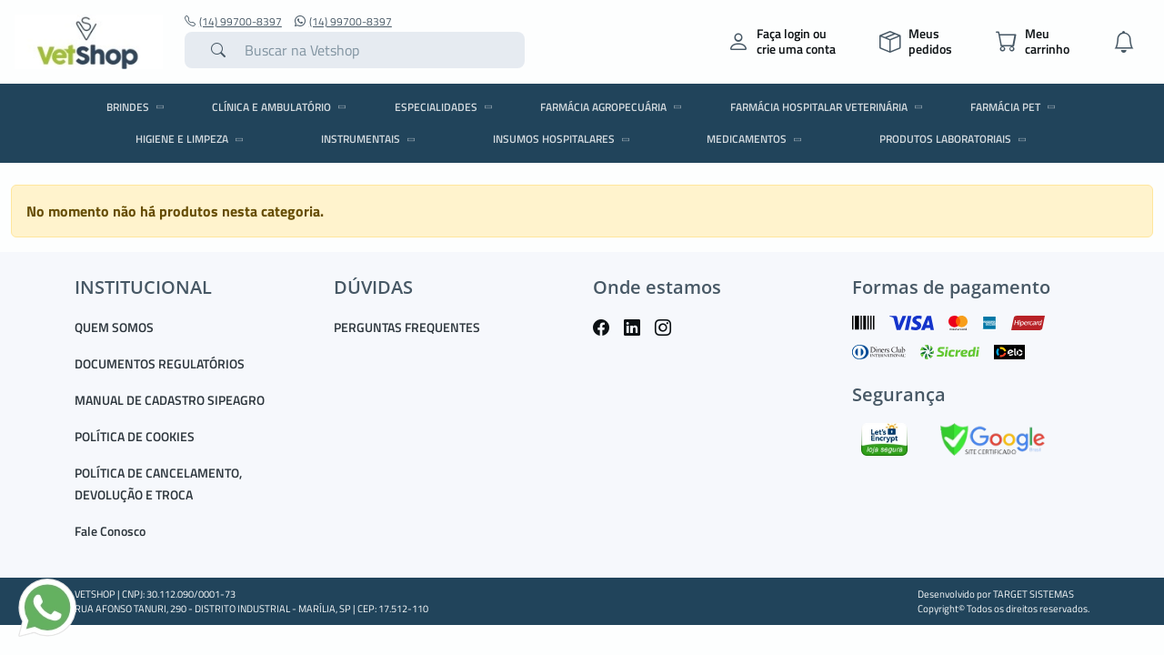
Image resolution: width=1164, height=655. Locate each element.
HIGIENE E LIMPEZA (192, 138)
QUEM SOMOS (114, 327)
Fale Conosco (110, 530)
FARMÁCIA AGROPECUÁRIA (613, 107)
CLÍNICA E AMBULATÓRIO (282, 107)
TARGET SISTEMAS (1033, 594)
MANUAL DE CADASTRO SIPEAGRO (170, 399)
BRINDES (138, 107)
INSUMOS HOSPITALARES (564, 138)
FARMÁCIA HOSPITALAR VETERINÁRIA (829, 107)
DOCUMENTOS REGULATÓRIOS (160, 363)
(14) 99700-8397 (233, 21)
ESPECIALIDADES (446, 107)
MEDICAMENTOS (757, 138)
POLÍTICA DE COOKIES (135, 436)
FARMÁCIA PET (1015, 107)
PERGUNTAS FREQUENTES (407, 327)
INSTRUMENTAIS (371, 138)
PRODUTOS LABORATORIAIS (955, 138)
